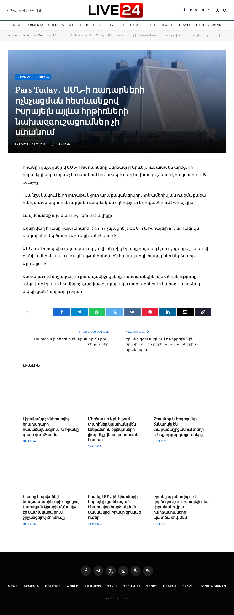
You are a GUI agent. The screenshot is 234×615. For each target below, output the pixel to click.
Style (113, 25)
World (75, 25)
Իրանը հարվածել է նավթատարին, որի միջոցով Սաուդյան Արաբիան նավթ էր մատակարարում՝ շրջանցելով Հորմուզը (50, 507)
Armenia (35, 25)
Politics (56, 25)
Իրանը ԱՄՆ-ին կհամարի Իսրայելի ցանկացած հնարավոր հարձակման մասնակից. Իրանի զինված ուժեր (114, 507)
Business (94, 25)
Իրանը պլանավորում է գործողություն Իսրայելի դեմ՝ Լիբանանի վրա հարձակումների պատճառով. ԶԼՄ (181, 507)
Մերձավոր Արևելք (33, 76)
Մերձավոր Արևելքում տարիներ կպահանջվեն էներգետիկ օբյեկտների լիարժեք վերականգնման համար (113, 429)
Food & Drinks (209, 25)
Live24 (23, 144)
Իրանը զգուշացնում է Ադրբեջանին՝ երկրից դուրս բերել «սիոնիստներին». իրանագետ (162, 344)
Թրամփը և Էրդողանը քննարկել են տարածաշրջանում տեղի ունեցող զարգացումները (178, 427)
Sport (150, 25)
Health (167, 25)
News (18, 25)
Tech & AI (131, 25)
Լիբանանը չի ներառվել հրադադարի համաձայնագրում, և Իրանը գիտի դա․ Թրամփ (51, 427)
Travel (185, 25)
